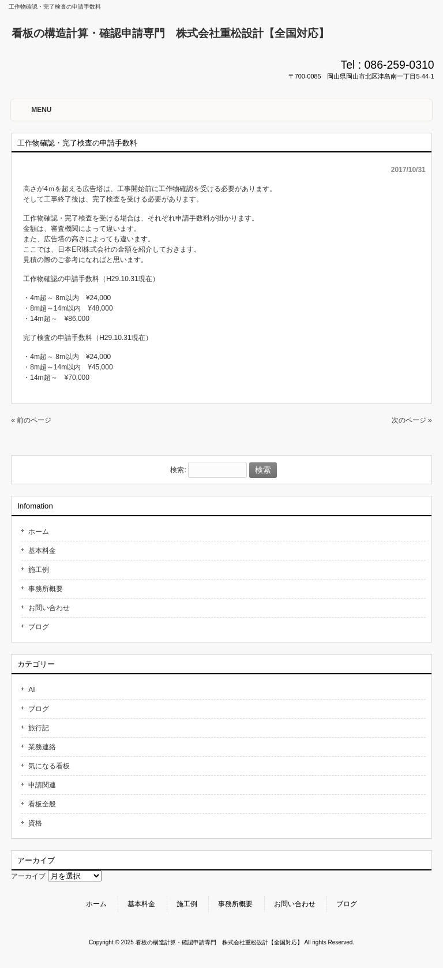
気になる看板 (49, 766)
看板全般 (42, 804)
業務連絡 (42, 747)
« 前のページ (31, 420)
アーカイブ (28, 876)
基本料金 (42, 551)
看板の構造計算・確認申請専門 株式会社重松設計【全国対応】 (170, 33)
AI (31, 690)
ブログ (38, 627)
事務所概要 (45, 589)
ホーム (38, 532)
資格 (35, 823)
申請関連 (42, 785)
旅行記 (38, 728)
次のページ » (412, 420)
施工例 (38, 570)
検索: (178, 470)
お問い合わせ (49, 608)
